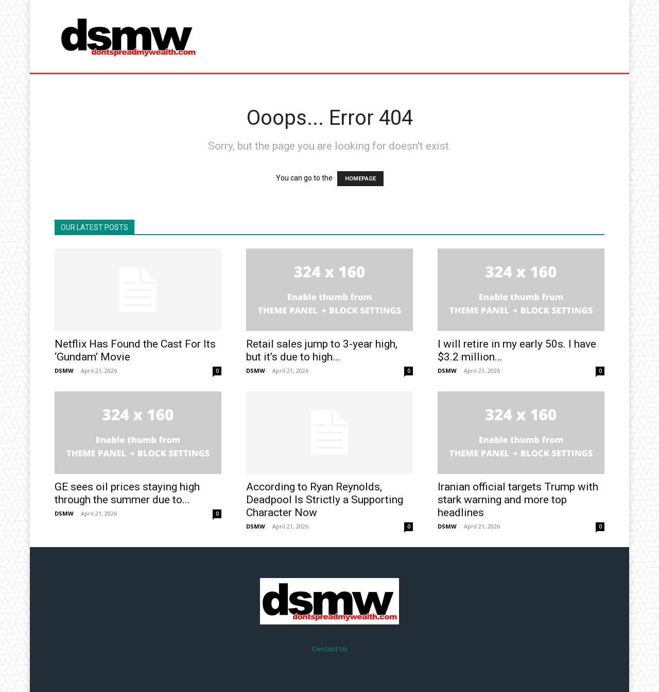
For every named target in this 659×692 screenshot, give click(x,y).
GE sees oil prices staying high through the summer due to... (127, 493)
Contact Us (330, 649)
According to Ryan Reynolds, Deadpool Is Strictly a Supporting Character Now (324, 500)
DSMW (64, 370)
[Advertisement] (415, 36)
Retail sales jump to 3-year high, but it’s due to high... (321, 350)
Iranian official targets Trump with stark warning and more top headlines (518, 500)
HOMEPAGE (360, 178)
